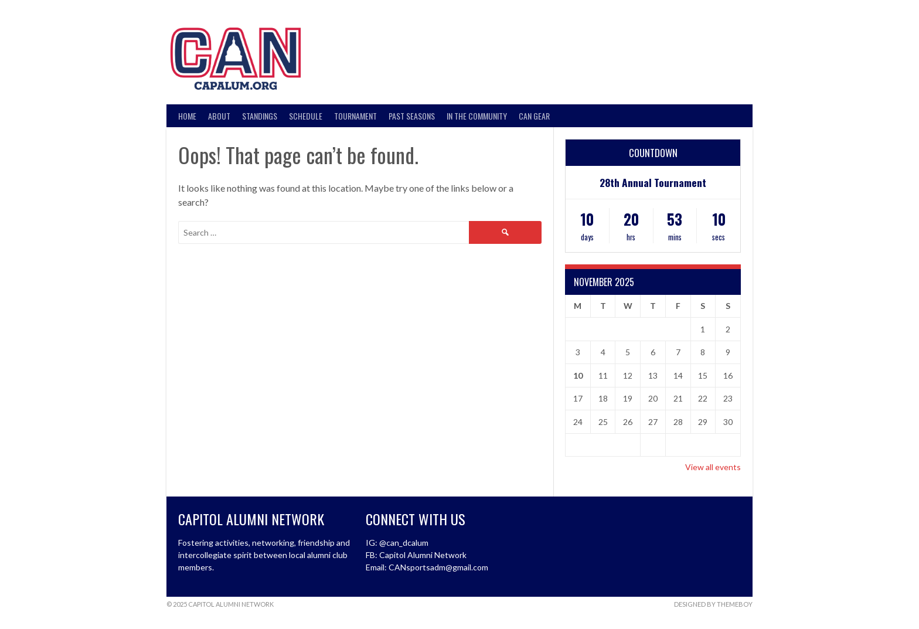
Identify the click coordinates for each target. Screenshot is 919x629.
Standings (259, 116)
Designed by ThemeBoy (713, 604)
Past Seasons (412, 116)
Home (187, 116)
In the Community (477, 116)
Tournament (355, 116)
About (219, 116)
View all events (713, 467)
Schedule (305, 116)
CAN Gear (534, 116)
